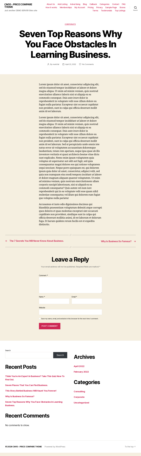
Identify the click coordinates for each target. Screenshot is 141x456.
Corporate (70, 24)
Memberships (66, 7)
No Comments (88, 65)
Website (42, 311)
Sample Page (111, 7)
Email (74, 300)
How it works (51, 7)
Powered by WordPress (55, 450)
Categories (104, 4)
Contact (115, 4)
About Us (51, 4)
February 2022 (82, 375)
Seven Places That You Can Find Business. (27, 388)
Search (8, 354)
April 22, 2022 (70, 65)
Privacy (99, 7)
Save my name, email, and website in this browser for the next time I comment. (69, 322)
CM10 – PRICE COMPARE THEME (28, 450)
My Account (80, 7)
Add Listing (62, 4)
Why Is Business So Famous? (20, 399)
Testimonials (106, 10)
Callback (93, 4)
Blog (85, 4)
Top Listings (120, 10)
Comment (43, 279)
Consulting (80, 394)
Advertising (75, 4)
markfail (55, 65)
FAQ (123, 4)
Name (42, 300)
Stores (122, 7)
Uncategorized (82, 406)
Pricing (91, 7)
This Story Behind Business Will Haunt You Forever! (32, 394)
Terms (95, 10)
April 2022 (79, 369)
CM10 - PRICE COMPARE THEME (19, 5)
